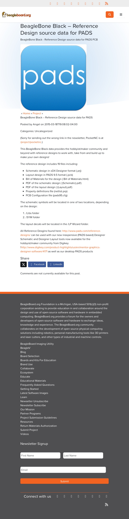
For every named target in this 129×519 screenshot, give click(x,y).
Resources (26, 422)
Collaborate (27, 368)
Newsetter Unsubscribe (34, 401)
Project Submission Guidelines (38, 417)
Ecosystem (26, 372)
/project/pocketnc (30, 142)
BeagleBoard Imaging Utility (37, 344)
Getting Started (29, 389)
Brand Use (26, 364)
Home (26, 113)
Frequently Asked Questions (37, 385)
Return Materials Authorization (38, 426)
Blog (23, 352)
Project (37, 113)
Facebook (37, 264)
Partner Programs (30, 413)
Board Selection (29, 356)
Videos (24, 434)
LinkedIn (55, 264)
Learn (23, 397)
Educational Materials (33, 381)
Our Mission (27, 409)
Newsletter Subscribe (33, 405)
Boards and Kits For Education (38, 360)
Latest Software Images (34, 393)
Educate (25, 376)
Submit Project (29, 430)
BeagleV (25, 348)
